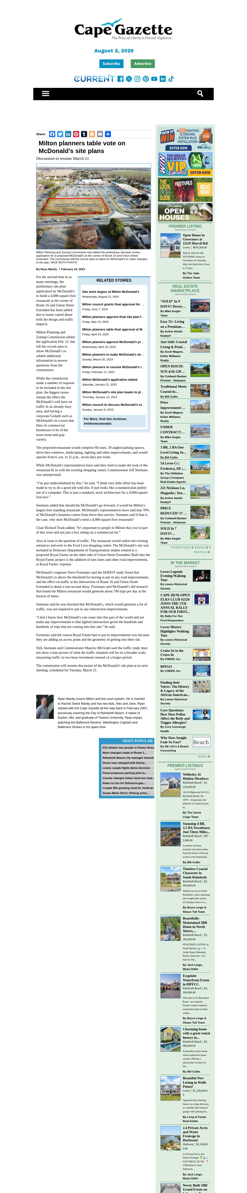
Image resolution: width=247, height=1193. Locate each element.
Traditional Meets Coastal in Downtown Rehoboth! (173, 389)
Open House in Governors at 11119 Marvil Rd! (195, 239)
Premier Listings (185, 766)
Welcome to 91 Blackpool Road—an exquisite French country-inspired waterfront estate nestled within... (196, 1005)
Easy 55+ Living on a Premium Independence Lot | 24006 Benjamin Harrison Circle (173, 325)
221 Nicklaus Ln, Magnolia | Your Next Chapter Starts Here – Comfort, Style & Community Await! (173, 491)
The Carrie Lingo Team (192, 814)
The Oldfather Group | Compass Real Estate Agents (173, 477)
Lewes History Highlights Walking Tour (174, 631)
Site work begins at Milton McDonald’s (110, 292)
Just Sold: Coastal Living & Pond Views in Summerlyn (173, 345)
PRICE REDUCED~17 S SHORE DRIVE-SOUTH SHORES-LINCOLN (172, 511)
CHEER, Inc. (173, 658)
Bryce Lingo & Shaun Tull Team (194, 909)
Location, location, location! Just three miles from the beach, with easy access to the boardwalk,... (196, 851)
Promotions (180, 547)
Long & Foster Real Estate (194, 1119)
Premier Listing (185, 226)
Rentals (200, 552)
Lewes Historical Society (173, 586)
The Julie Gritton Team (191, 275)
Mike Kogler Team (170, 313)
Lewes (186, 247)
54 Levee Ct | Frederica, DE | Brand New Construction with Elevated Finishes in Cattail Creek (173, 466)
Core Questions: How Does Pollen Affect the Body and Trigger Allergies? (175, 716)
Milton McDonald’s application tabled (109, 379)
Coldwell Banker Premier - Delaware (173, 378)
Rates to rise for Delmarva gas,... (124, 783)
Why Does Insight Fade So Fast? (173, 740)
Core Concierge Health (173, 729)
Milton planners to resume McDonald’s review (116, 367)
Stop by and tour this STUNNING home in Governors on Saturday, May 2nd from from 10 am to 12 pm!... (196, 260)
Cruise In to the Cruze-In (172, 653)
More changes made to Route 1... (125, 752)
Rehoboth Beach (192, 782)
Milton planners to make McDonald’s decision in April (122, 354)
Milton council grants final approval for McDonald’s (120, 304)
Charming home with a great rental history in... (196, 1033)
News (200, 547)
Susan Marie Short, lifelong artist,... (126, 792)
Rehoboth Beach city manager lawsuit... (129, 757)
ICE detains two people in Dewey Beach (129, 747)
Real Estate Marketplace (185, 288)
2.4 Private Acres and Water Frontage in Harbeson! (195, 1134)
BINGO (166, 666)
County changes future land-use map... (129, 777)
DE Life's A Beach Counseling (174, 748)
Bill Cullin (171, 396)
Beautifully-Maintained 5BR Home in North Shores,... (195, 924)
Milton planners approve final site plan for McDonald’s (122, 317)
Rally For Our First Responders (172, 618)
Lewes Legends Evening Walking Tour (173, 576)
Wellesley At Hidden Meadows (196, 776)
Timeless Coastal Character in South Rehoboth (195, 873)
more (202, 756)
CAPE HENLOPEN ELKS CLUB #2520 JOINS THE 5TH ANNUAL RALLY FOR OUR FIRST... (175, 603)
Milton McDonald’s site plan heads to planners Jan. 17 (122, 392)
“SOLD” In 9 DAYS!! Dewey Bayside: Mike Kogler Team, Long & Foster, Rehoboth (171, 304)
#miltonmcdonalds (98, 423)
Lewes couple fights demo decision (126, 767)
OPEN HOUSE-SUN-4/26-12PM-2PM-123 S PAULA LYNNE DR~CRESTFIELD (173, 369)
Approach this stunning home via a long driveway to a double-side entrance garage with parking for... (196, 1106)
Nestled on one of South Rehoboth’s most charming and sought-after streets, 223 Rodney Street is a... (196, 897)
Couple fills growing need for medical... (129, 787)
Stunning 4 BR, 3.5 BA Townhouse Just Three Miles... (196, 828)
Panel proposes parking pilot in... (125, 772)
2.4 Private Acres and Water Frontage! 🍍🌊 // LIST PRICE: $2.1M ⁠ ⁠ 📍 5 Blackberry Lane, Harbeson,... (196, 1161)
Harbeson (188, 1144)
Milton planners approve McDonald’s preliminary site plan (125, 342)
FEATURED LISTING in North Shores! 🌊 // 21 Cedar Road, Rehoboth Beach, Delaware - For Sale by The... (196, 952)
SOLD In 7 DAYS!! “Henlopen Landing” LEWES (168, 531)
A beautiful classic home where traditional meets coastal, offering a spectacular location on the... (195, 1058)
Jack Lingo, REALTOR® (193, 967)
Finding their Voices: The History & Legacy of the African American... (175, 689)
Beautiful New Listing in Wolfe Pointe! (194, 1082)
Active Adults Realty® (171, 333)
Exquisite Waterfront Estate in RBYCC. (196, 980)
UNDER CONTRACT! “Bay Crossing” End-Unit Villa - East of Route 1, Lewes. (172, 430)
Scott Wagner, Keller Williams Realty (172, 356)
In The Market (185, 563)
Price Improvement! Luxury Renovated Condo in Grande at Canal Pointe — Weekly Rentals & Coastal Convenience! (173, 405)
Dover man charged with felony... (124, 762)
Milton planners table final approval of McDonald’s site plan (126, 329)
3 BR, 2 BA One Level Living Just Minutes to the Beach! (173, 450)
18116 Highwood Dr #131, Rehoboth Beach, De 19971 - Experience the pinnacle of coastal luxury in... (196, 799)
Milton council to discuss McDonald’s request (116, 405)
